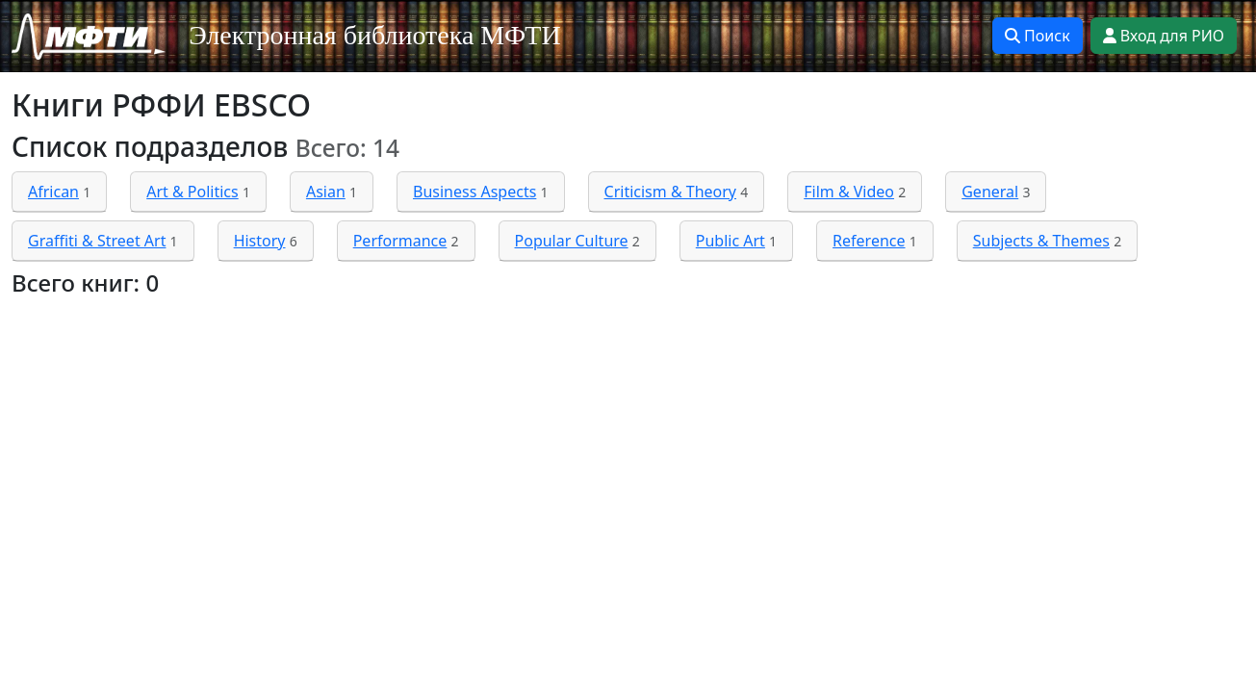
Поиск (1037, 35)
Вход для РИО (1163, 35)
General (989, 191)
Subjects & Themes (1041, 240)
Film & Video (849, 191)
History (260, 240)
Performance (400, 240)
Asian (326, 191)
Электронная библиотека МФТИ (375, 35)
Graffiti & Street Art (97, 240)
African (53, 191)
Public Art (730, 240)
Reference (869, 240)
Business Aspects (474, 191)
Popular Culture (571, 240)
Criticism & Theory (670, 191)
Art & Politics (192, 191)
